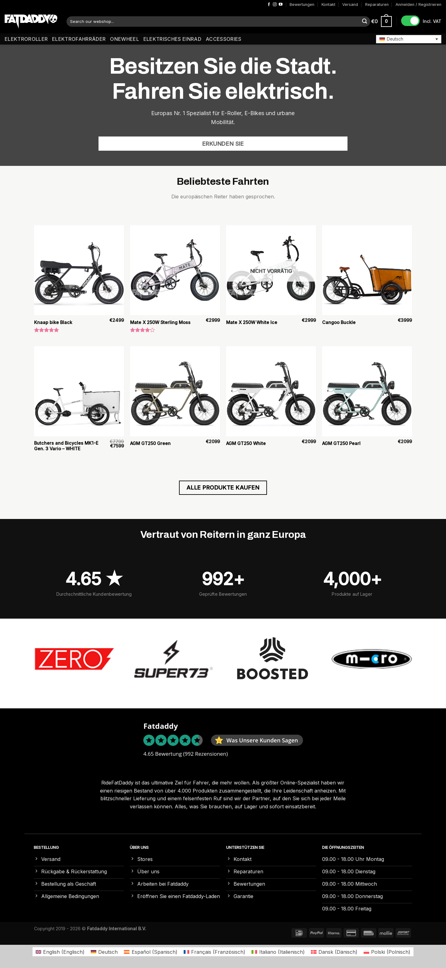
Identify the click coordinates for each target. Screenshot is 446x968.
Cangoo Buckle (339, 322)
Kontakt (328, 4)
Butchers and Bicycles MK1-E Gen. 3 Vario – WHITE (66, 446)
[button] (408, 39)
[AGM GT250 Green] (175, 391)
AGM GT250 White (246, 443)
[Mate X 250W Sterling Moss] (175, 270)
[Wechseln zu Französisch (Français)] (214, 951)
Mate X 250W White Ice (251, 322)
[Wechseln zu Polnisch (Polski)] (387, 951)
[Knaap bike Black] (79, 270)
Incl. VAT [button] (432, 21)
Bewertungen (302, 4)
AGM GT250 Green (150, 443)
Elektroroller (26, 39)
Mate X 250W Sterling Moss (160, 322)
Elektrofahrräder (79, 39)
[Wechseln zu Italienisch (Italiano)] (278, 951)
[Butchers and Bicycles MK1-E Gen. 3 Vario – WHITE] (79, 391)
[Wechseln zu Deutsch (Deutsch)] (104, 951)
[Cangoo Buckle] (367, 270)
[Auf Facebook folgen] (269, 4)
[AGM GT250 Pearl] (367, 391)
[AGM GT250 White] (271, 391)
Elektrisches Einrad (172, 39)
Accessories (224, 39)
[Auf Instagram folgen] (275, 4)
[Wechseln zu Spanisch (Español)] (150, 951)
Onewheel (124, 39)
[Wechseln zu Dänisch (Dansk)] (334, 951)
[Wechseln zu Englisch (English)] (60, 951)
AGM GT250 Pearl (341, 443)
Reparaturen (377, 4)
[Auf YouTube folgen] (280, 4)
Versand (350, 4)
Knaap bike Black (53, 322)
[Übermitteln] (364, 21)
